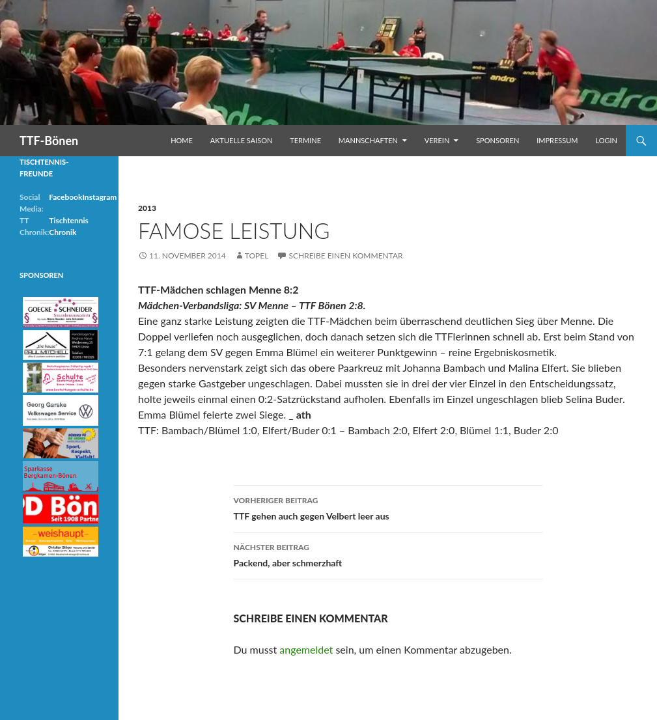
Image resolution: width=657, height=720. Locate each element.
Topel (257, 255)
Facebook (65, 197)
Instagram (99, 197)
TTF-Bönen (49, 140)
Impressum (557, 140)
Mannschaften (368, 140)
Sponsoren (497, 140)
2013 (147, 208)
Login (606, 140)
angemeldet (306, 649)
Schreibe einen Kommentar (345, 255)
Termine (305, 140)
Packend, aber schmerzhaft (388, 554)
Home (182, 140)
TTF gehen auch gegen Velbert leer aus (388, 507)
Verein (437, 140)
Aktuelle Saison (241, 140)
